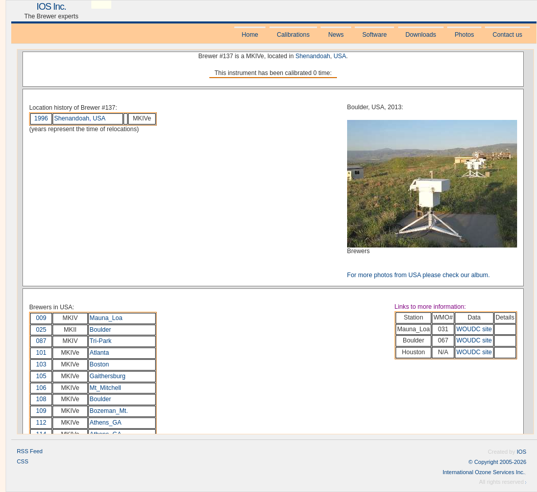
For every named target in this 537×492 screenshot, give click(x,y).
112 (41, 422)
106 (41, 387)
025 (41, 329)
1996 (41, 118)
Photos (464, 34)
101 (41, 352)
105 (41, 376)
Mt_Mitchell (105, 387)
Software (374, 34)
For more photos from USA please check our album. (418, 275)
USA (339, 56)
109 (41, 410)
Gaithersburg (108, 376)
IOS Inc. (51, 6)
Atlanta (99, 352)
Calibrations (293, 34)
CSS (23, 461)
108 (41, 399)
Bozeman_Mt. (109, 410)
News (336, 34)
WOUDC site (474, 329)
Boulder (100, 329)
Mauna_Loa (106, 318)
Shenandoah (313, 56)
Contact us (507, 34)
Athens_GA (105, 422)
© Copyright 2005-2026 (497, 462)
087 (41, 341)
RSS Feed (29, 451)
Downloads (420, 34)
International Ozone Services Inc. (484, 472)
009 (41, 318)
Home (249, 34)
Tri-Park (101, 341)
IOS (521, 452)
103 (41, 364)
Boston (99, 364)
